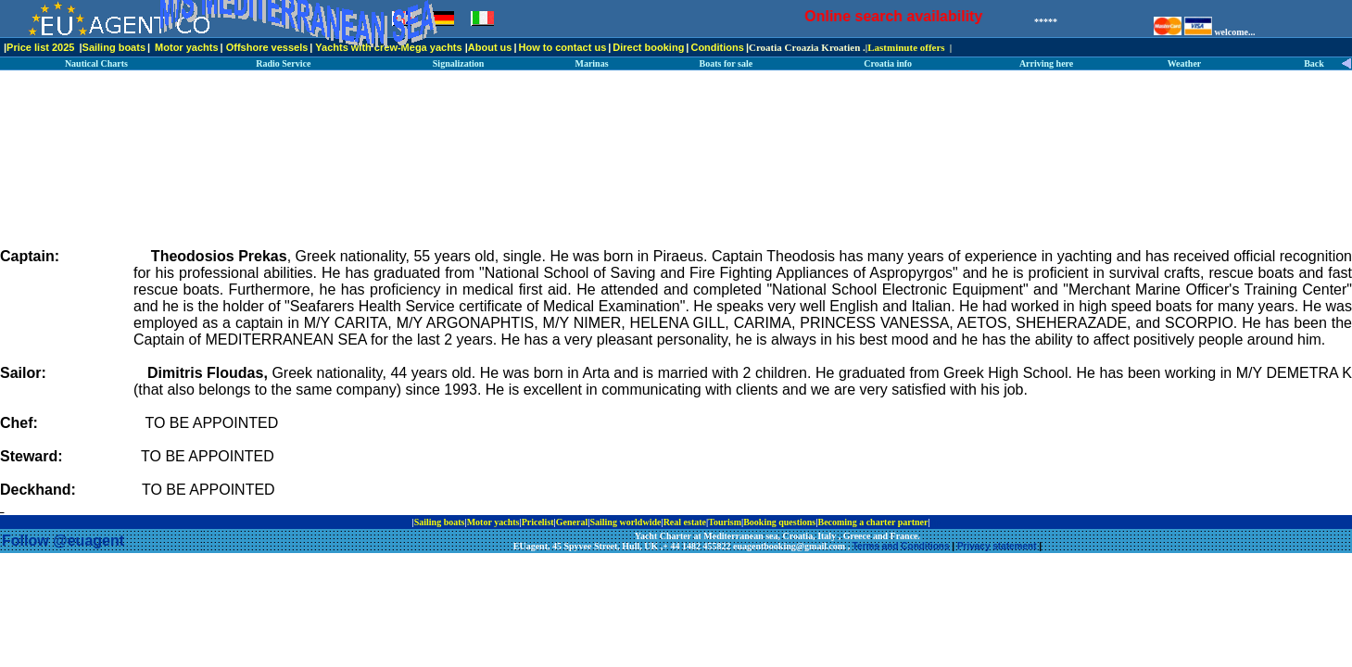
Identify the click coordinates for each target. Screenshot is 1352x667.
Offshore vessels (267, 47)
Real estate (684, 522)
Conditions (716, 47)
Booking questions (779, 522)
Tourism (724, 522)
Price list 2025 (40, 47)
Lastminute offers (905, 47)
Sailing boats (113, 47)
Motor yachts (186, 47)
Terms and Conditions (901, 546)
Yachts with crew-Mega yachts (388, 47)
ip (936, 522)
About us (490, 47)
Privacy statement (997, 546)
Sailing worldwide (625, 522)
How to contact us (563, 47)
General (572, 522)
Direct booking (648, 47)
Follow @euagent (63, 540)
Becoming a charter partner (872, 522)
